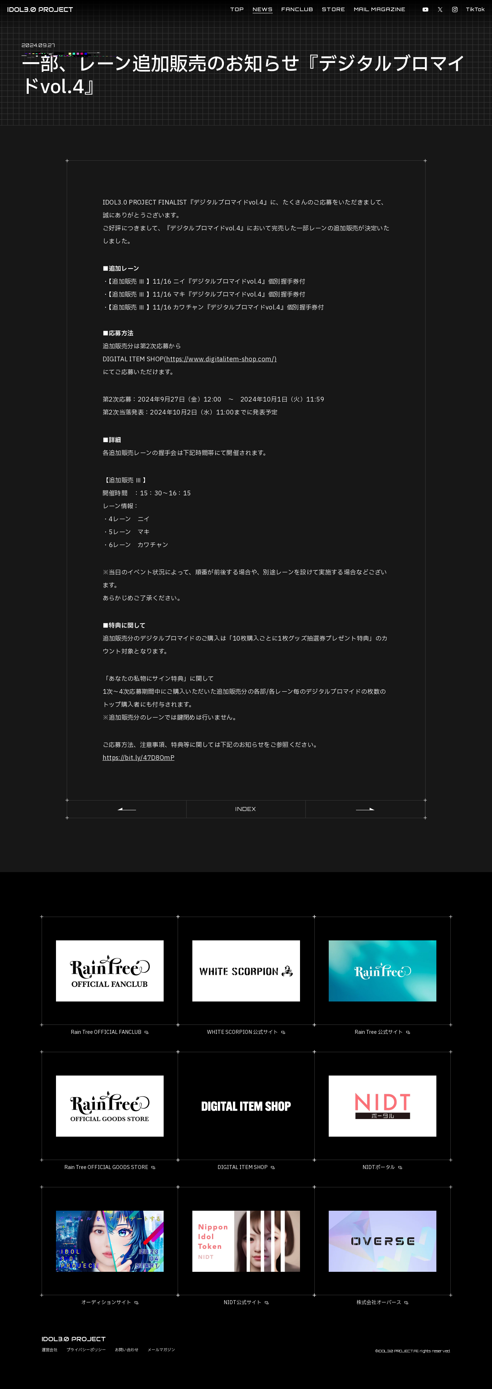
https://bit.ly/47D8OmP (138, 757)
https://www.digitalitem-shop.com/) (221, 359)
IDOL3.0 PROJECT (40, 9)
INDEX (245, 809)
